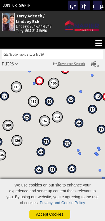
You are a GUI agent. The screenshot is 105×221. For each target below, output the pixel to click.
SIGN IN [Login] (25, 5)
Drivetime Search (69, 63)
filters (8, 64)
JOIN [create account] (6, 5)
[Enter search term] (52, 54)
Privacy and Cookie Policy (62, 203)
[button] (67, 143)
